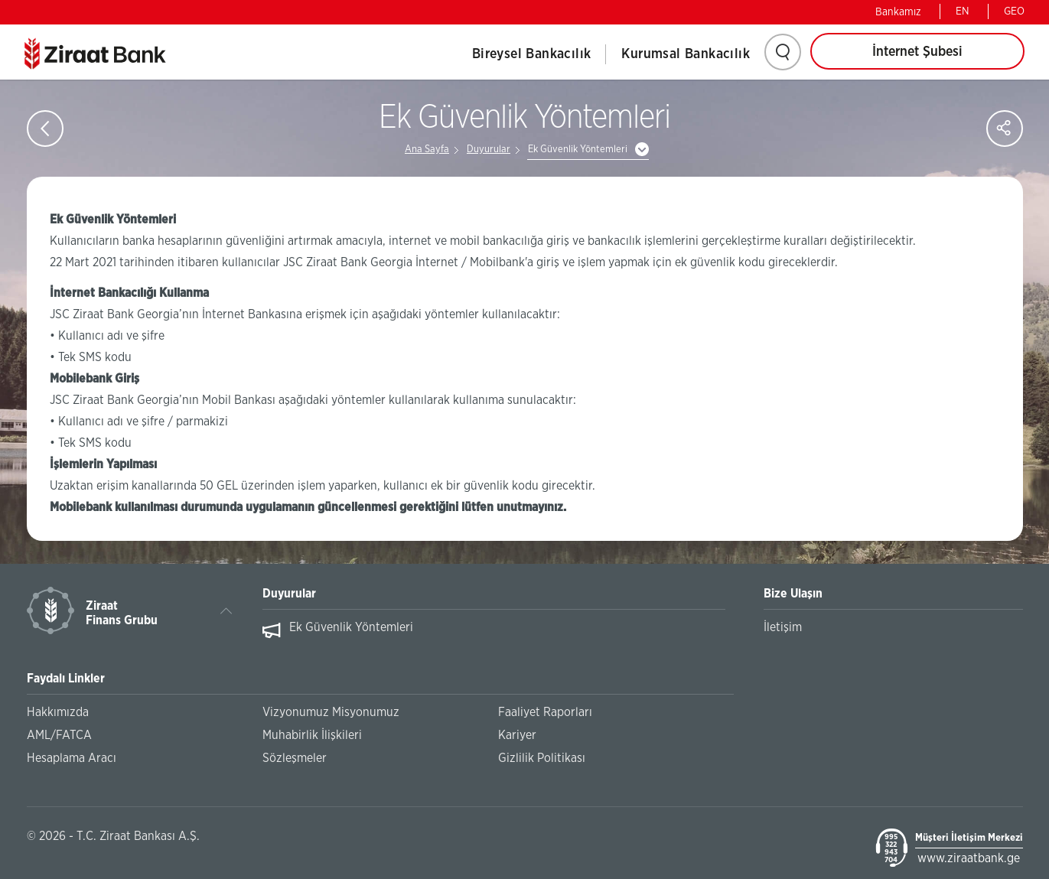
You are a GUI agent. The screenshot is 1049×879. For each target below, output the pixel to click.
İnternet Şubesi (917, 52)
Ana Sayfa (427, 150)
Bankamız (898, 12)
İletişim (783, 627)
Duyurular (488, 150)
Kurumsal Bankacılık (685, 54)
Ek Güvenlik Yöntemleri (577, 150)
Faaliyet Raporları (545, 712)
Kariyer (517, 735)
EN (962, 11)
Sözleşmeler (294, 758)
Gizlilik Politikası (541, 758)
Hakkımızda (58, 712)
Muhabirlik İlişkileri (312, 735)
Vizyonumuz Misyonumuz (330, 712)
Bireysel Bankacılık (531, 54)
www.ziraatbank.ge (968, 858)
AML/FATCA (59, 735)
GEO (1014, 11)
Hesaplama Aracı (71, 758)
